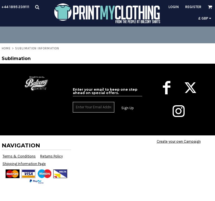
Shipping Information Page (24, 164)
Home (6, 48)
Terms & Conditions (19, 156)
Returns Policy (51, 156)
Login (173, 7)
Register (193, 7)
